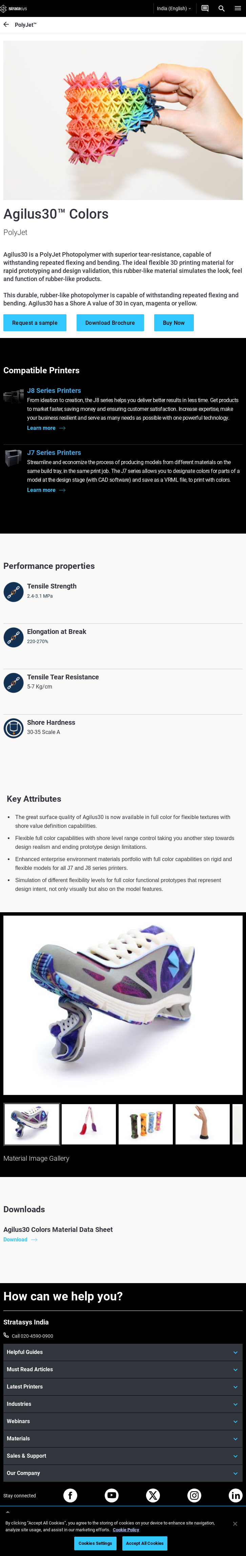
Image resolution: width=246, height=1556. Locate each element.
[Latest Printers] (123, 1386)
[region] (123, 1534)
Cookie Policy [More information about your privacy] (126, 1529)
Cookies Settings (95, 1543)
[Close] (235, 1523)
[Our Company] (123, 1473)
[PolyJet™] (9, 24)
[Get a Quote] (205, 8)
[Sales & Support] (123, 1456)
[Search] (221, 8)
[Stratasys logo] (13, 8)
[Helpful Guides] (123, 1352)
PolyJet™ (26, 25)
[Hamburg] (238, 8)
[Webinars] (123, 1421)
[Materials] (123, 1438)
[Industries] (123, 1404)
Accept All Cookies (145, 1543)
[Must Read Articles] (123, 1369)
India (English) (174, 8)
